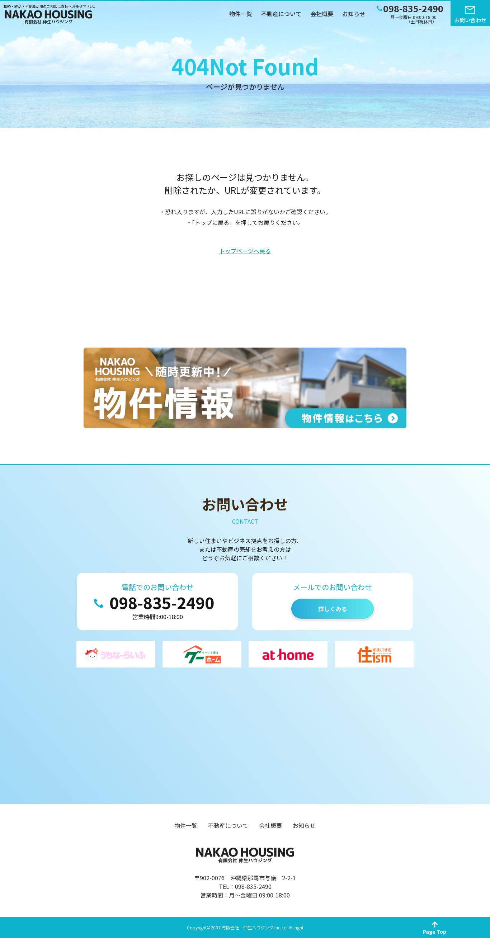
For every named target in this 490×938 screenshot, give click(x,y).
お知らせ (353, 14)
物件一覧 (240, 14)
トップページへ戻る (245, 251)
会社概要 (321, 14)
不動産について (281, 14)
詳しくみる (332, 608)
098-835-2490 (161, 602)
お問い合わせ (470, 20)
